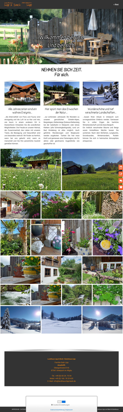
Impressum (69, 410)
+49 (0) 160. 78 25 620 (64, 378)
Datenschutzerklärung (57, 410)
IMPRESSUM (15, 409)
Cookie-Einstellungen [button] (60, 405)
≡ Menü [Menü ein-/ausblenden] (116, 4)
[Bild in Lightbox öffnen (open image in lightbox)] (22, 93)
